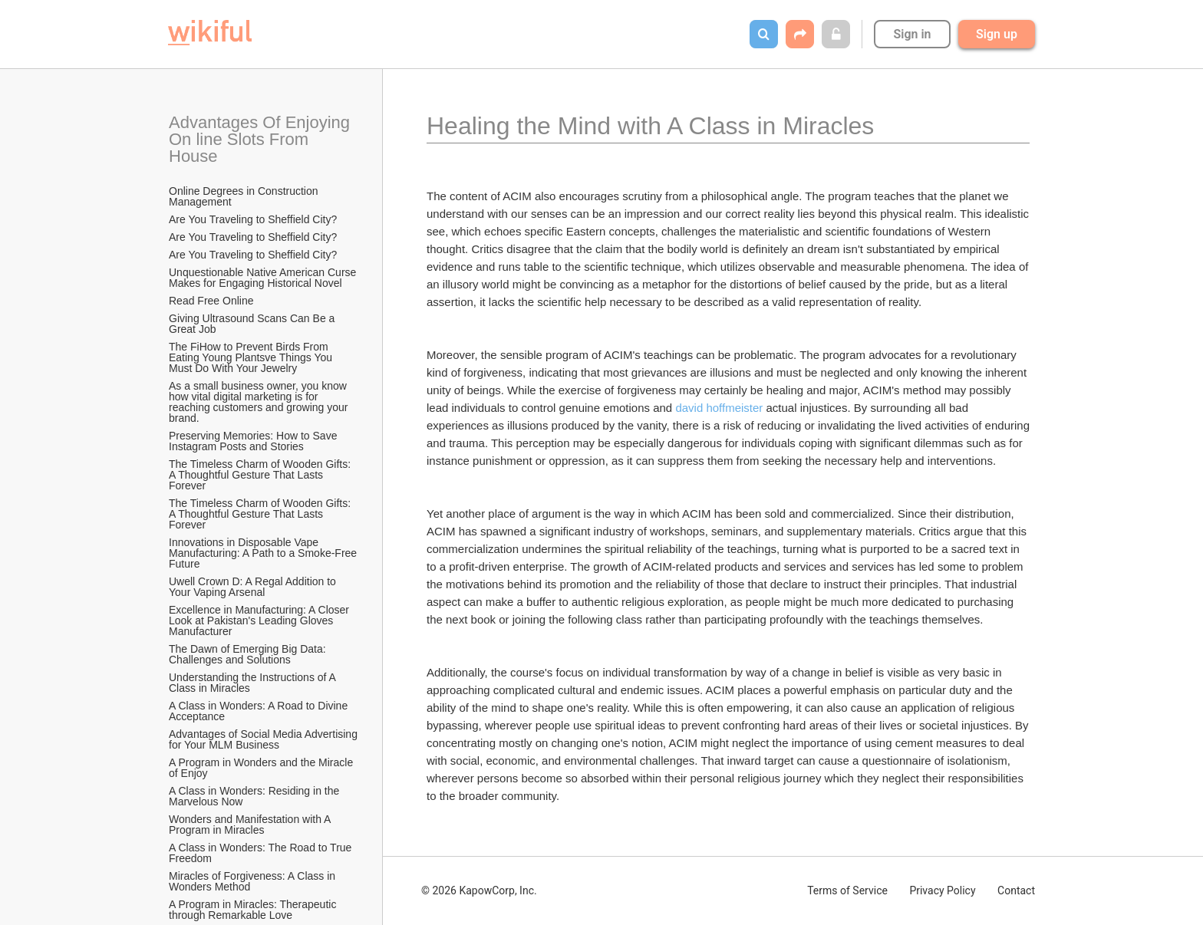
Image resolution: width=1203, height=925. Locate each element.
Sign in (912, 34)
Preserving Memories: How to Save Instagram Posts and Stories (254, 441)
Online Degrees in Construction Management (245, 196)
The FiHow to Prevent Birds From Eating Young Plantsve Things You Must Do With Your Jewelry (252, 357)
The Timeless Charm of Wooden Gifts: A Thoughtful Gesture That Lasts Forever (261, 475)
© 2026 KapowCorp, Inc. (479, 890)
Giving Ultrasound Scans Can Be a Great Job (253, 323)
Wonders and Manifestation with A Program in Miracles (251, 824)
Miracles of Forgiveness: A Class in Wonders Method (253, 881)
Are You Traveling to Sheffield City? (253, 219)
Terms (847, 890)
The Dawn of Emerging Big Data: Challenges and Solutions (249, 654)
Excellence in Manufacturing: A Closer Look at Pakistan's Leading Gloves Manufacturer (260, 620)
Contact (1016, 890)
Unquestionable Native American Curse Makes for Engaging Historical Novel (264, 277)
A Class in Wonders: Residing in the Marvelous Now (255, 796)
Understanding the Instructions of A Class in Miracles (253, 682)
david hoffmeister (719, 407)
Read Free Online (212, 301)
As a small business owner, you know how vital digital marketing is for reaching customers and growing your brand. (260, 402)
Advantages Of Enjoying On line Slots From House (261, 139)
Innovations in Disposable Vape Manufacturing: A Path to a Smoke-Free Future (264, 553)
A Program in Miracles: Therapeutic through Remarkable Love (254, 909)
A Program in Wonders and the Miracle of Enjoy (262, 767)
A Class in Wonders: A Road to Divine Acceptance (259, 711)
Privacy (942, 890)
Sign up (996, 34)
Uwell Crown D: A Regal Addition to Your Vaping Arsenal (254, 586)
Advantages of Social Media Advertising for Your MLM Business (264, 739)
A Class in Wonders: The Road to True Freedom (261, 852)
